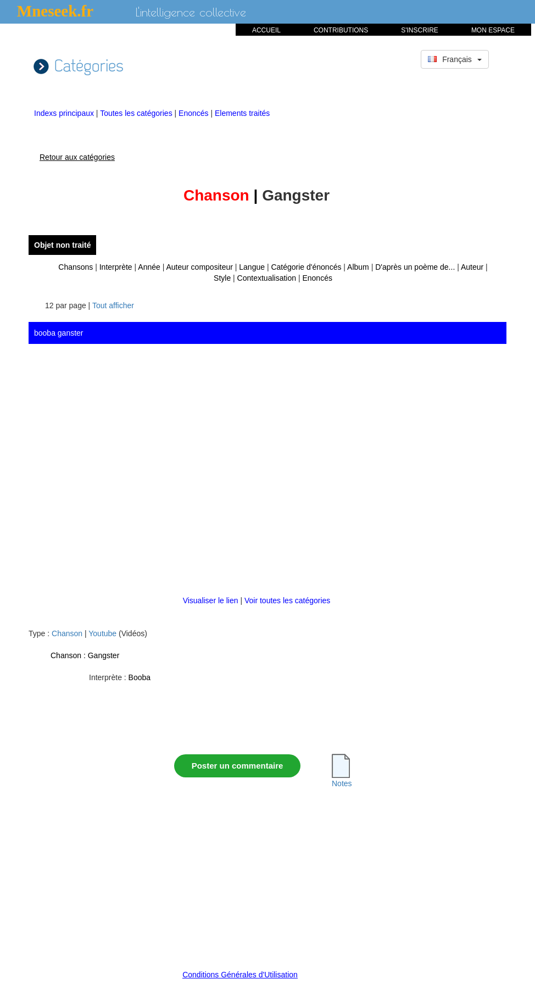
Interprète (115, 267)
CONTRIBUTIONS (341, 30)
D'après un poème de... (415, 267)
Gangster (104, 655)
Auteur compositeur (199, 267)
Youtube (102, 633)
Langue (252, 267)
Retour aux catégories (77, 157)
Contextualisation (266, 278)
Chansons (75, 267)
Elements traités (242, 113)
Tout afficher (113, 305)
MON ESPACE (493, 30)
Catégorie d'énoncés (306, 267)
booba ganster (58, 333)
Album (358, 267)
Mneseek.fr (55, 11)
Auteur (472, 267)
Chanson (67, 633)
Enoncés (194, 113)
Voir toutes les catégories (287, 600)
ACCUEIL (266, 30)
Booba (140, 677)
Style (222, 278)
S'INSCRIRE (419, 30)
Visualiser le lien (212, 600)
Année (149, 267)
